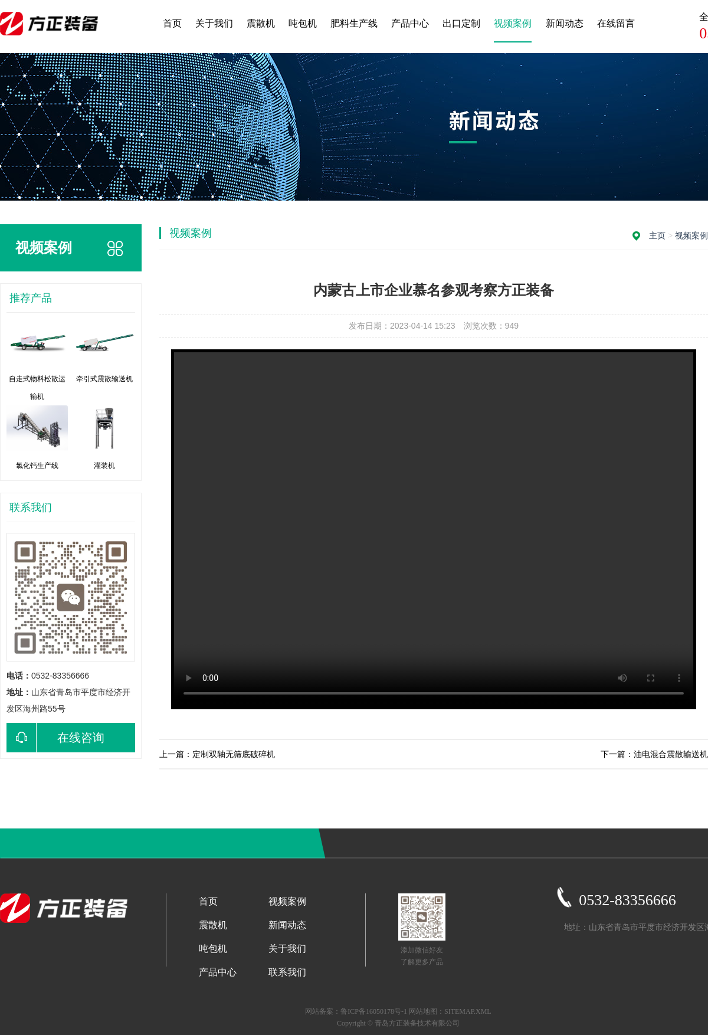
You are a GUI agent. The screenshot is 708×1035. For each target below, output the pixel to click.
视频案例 (513, 23)
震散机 (261, 23)
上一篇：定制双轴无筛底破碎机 (217, 754)
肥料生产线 (354, 23)
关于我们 (214, 23)
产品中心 (410, 23)
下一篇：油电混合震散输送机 (654, 754)
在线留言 (616, 23)
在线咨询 (55, 737)
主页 (657, 235)
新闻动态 (565, 23)
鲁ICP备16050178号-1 (373, 1011)
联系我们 (287, 972)
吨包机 (303, 23)
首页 (172, 23)
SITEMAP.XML (467, 1011)
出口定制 (461, 23)
